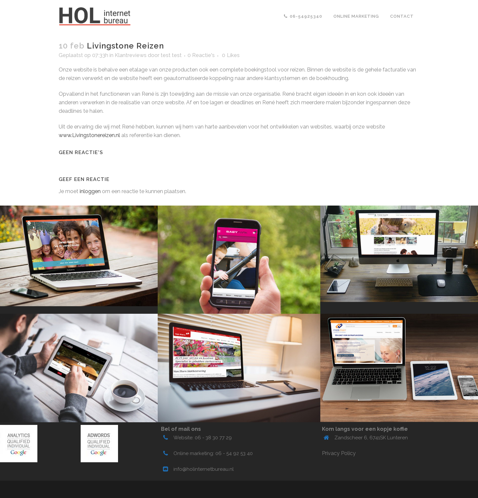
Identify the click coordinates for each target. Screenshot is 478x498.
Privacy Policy (339, 453)
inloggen (90, 191)
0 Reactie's (201, 55)
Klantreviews (131, 55)
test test (171, 55)
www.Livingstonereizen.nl (89, 135)
